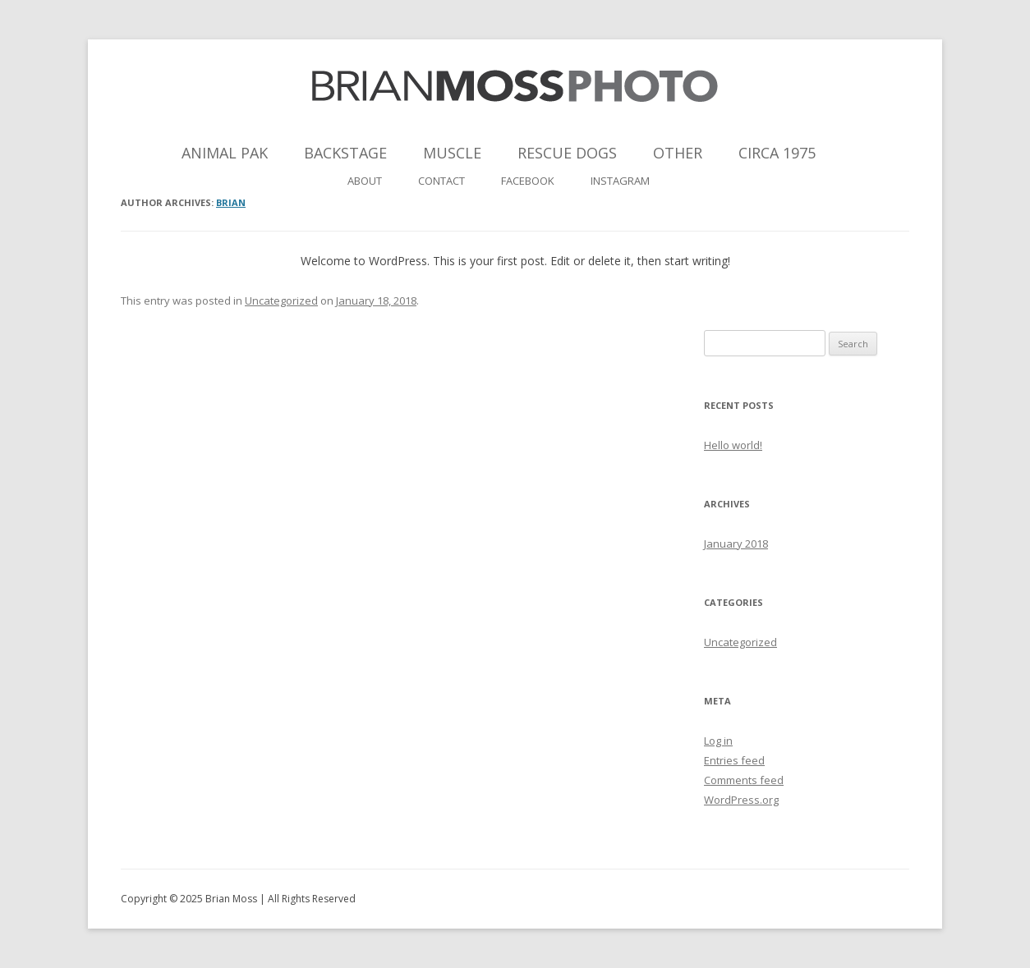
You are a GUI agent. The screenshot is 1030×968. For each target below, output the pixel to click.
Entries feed (734, 760)
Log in (718, 740)
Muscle (452, 153)
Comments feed (744, 780)
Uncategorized (281, 300)
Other (677, 153)
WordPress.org (741, 799)
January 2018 (736, 543)
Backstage (345, 153)
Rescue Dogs (567, 153)
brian (231, 202)
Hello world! (733, 445)
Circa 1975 (777, 153)
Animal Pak (225, 153)
